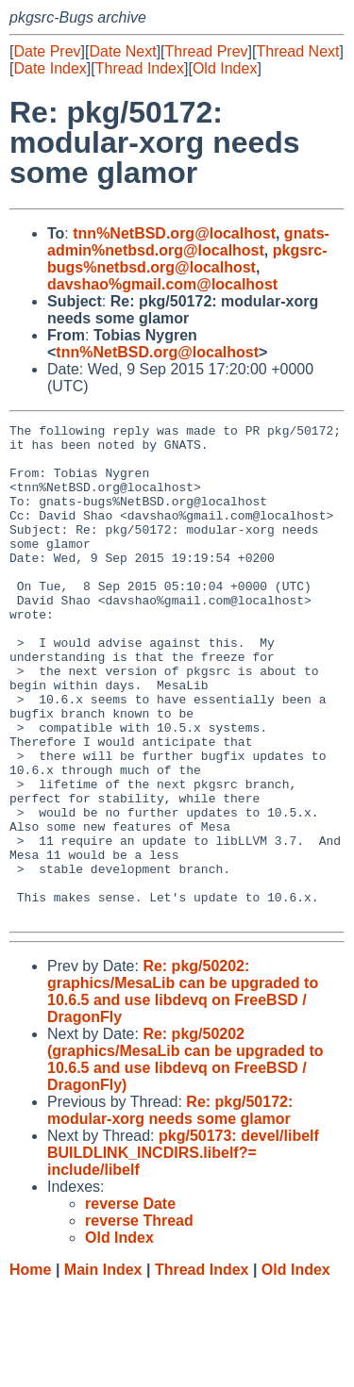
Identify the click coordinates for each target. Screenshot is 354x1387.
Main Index (103, 1369)
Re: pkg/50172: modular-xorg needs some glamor (170, 1209)
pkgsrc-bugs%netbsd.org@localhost (187, 258)
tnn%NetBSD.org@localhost (174, 233)
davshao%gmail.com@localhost (162, 284)
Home (30, 1369)
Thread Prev (206, 51)
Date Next (122, 51)
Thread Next (297, 51)
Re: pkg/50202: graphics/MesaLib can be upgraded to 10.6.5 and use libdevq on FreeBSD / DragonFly (182, 1090)
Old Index (225, 68)
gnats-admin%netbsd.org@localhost (188, 241)
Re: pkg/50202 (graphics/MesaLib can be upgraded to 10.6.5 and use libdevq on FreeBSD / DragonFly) (185, 1158)
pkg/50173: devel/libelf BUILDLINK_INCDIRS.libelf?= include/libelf (183, 1252)
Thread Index (139, 68)
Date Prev (46, 51)
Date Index (49, 68)
